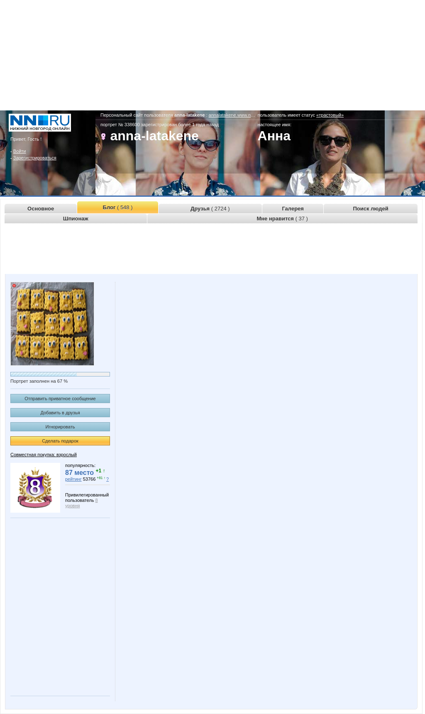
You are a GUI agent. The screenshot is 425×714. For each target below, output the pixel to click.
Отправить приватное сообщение (59, 398)
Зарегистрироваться (34, 157)
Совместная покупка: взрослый (43, 454)
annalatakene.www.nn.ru (234, 114)
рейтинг (73, 479)
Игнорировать (60, 426)
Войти (19, 151)
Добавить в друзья (60, 412)
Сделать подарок (60, 440)
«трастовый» (330, 114)
